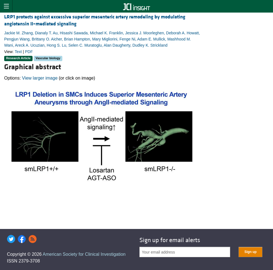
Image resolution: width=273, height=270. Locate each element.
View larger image (40, 78)
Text (18, 51)
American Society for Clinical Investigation (84, 254)
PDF (29, 51)
